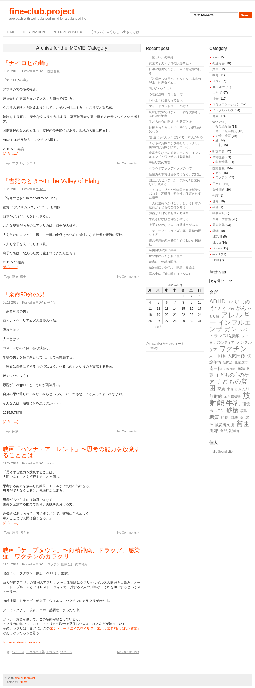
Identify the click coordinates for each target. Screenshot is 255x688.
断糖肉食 (218, 151)
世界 (215, 201)
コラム (217, 81)
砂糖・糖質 (223, 136)
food (215, 122)
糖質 (214, 417)
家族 (15, 277)
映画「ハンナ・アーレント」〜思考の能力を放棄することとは (71, 452)
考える (24, 532)
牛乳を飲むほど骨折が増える (169, 219)
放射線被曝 (232, 397)
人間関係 (236, 355)
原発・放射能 (221, 219)
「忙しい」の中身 (161, 57)
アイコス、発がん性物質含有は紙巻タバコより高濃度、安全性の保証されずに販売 (175, 193)
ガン (218, 173)
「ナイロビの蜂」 (27, 63)
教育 (215, 75)
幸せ (230, 389)
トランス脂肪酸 (224, 335)
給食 (224, 417)
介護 (215, 195)
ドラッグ (52, 652)
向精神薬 (81, 564)
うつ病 (228, 308)
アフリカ (18, 163)
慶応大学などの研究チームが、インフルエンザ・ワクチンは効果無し (175, 155)
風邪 (213, 430)
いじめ (242, 301)
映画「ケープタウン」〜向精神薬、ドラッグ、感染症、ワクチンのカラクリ (71, 553)
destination (34, 32)
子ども (52, 302)
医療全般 (53, 71)
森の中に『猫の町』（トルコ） (170, 273)
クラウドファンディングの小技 (170, 168)
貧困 (215, 69)
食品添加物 (223, 126)
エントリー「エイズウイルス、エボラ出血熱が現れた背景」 (95, 628)
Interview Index (67, 32)
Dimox (23, 681)
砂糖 (232, 410)
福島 (243, 411)
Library (217, 248)
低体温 (228, 362)
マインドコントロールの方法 (169, 106)
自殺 (234, 417)
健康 (215, 116)
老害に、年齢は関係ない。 (167, 262)
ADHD (217, 301)
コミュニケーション (226, 104)
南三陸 (215, 368)
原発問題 (229, 368)
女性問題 (218, 189)
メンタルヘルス (223, 110)
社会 (215, 98)
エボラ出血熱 (35, 652)
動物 (215, 231)
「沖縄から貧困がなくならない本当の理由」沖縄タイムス (175, 81)
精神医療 (218, 157)
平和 (215, 207)
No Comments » (128, 163)
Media (216, 242)
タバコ (245, 330)
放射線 (215, 396)
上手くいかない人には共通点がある (173, 225)
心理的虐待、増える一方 (166, 94)
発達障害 (218, 63)
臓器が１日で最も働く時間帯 (169, 213)
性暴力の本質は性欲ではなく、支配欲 (175, 174)
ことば (217, 92)
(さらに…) (10, 153)
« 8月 (158, 327)
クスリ (30, 163)
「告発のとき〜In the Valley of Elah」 (52, 181)
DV (230, 302)
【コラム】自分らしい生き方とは (114, 32)
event (216, 254)
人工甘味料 (217, 356)
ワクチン (53, 564)
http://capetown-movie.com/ (23, 642)
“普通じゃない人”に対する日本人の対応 (176, 137)
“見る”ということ (160, 88)
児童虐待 (241, 362)
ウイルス (18, 652)
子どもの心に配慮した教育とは (170, 122)
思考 (15, 532)
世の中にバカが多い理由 (166, 256)
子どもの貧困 (228, 384)
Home (10, 32)
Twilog (153, 348)
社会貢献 (218, 213)
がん (241, 308)
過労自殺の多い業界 (162, 250)
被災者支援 (224, 425)
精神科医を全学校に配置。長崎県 (172, 268)
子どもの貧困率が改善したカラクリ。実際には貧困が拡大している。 (175, 145)
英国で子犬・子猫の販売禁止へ (170, 63)
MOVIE (41, 71)
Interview (218, 87)
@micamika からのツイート (165, 343)
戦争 (23, 277)
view (50, 463)
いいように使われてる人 (166, 100)
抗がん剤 (242, 389)
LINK (215, 260)
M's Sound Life (222, 451)
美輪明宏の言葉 (159, 162)
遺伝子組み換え (226, 131)
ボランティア (224, 342)
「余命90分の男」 (27, 294)
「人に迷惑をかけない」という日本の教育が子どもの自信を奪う (175, 205)
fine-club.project (42, 11)
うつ (215, 308)
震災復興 (218, 225)
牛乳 (218, 145)
